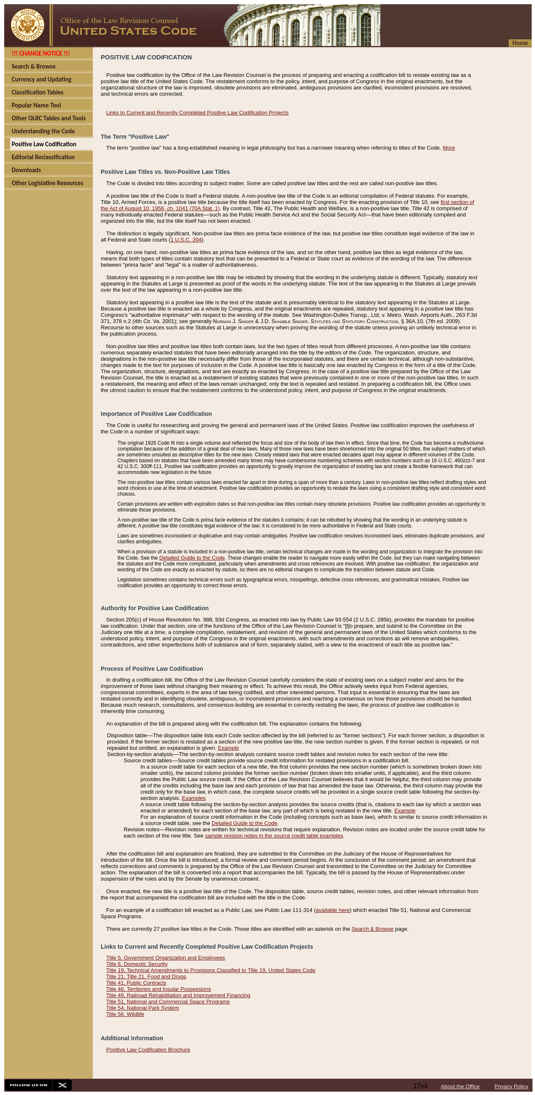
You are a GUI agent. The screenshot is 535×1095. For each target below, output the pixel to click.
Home (520, 43)
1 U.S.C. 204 (186, 240)
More (449, 148)
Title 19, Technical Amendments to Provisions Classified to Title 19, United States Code (211, 970)
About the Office (460, 1086)
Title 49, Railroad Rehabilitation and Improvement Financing (178, 995)
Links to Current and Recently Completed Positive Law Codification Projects (197, 113)
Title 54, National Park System (142, 1008)
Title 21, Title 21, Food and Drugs (146, 976)
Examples (194, 798)
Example (228, 748)
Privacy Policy (511, 1086)
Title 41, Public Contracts (136, 983)
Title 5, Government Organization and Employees (165, 958)
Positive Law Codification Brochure (148, 1050)
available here (333, 910)
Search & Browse (372, 929)
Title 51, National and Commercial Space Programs (168, 1001)
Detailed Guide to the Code (192, 558)
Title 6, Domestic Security (137, 964)
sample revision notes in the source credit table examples (274, 836)
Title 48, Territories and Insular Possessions (158, 989)
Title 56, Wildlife (125, 1014)
